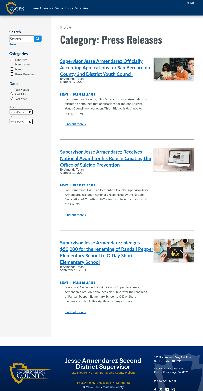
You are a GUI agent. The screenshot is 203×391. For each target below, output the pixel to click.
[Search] (21, 39)
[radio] (12, 89)
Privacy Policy (86, 382)
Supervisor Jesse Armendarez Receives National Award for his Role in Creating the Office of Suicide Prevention (105, 158)
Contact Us (123, 382)
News (19, 69)
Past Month (22, 94)
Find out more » (75, 124)
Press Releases (25, 74)
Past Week (21, 89)
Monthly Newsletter (22, 62)
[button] (38, 39)
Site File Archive (81, 372)
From (21, 109)
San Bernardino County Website (115, 372)
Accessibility (105, 382)
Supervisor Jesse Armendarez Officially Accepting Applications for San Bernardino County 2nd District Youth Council (105, 67)
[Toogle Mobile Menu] (192, 2)
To (21, 119)
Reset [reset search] (13, 44)
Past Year (20, 99)
